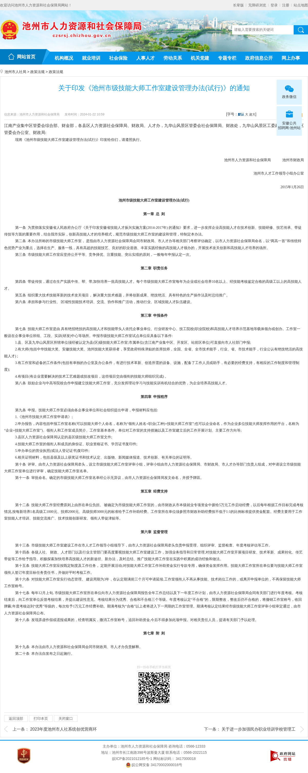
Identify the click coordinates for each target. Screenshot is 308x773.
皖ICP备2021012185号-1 (132, 759)
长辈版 (238, 5)
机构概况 (64, 58)
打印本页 (41, 718)
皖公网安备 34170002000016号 (154, 765)
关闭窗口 (66, 718)
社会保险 (118, 58)
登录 (274, 5)
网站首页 (26, 56)
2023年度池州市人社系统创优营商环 (63, 729)
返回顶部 (16, 718)
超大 (252, 114)
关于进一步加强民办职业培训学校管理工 (258, 729)
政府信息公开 (259, 58)
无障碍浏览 (257, 5)
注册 (285, 5)
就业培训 (91, 58)
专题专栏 (227, 58)
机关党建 (200, 58)
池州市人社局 (15, 72)
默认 (241, 114)
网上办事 (291, 58)
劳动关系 (172, 58)
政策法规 (37, 72)
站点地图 (301, 5)
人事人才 (145, 58)
